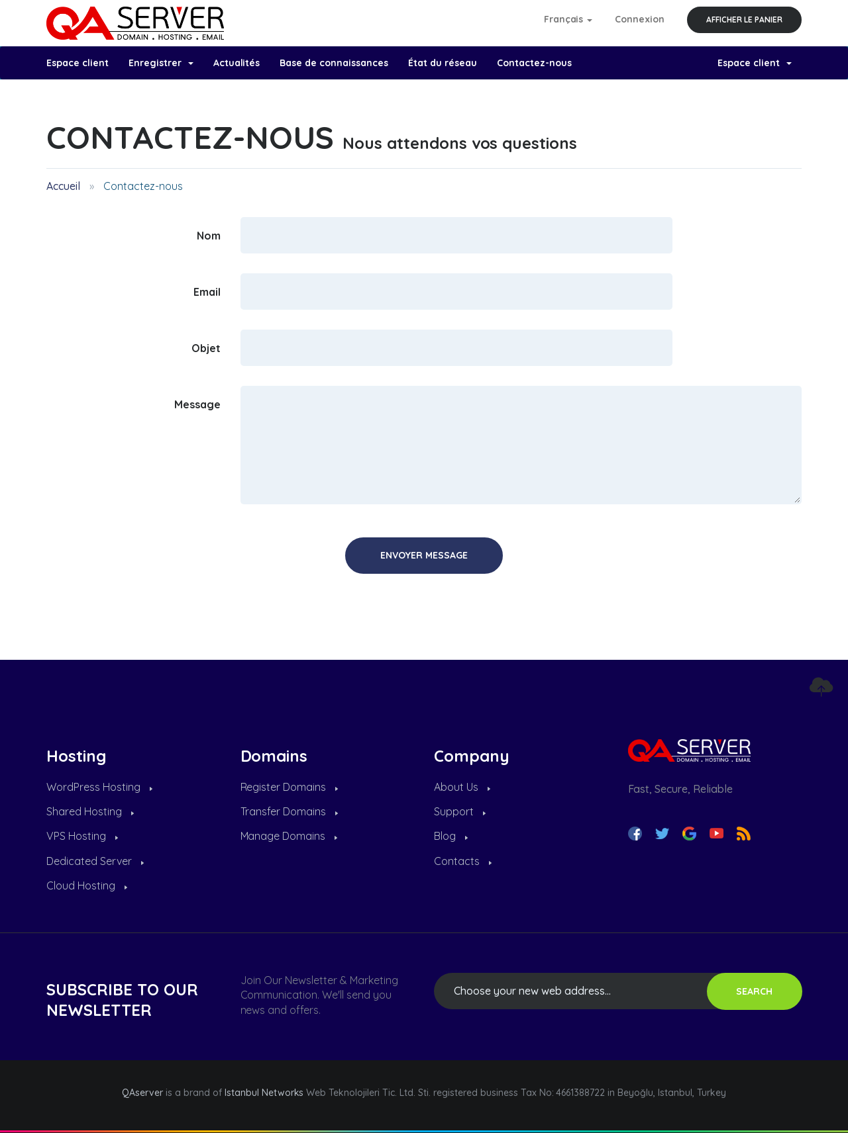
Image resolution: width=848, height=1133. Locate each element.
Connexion (639, 19)
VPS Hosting (82, 835)
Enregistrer (161, 63)
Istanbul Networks (264, 1093)
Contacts (463, 861)
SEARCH (754, 991)
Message (197, 404)
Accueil (63, 186)
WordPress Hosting (99, 786)
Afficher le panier (744, 19)
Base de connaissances (334, 63)
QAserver (142, 1093)
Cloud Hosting (86, 885)
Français (568, 19)
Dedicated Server (95, 861)
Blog (451, 835)
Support (460, 811)
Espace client (77, 63)
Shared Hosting (90, 811)
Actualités (236, 63)
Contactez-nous (534, 63)
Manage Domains (289, 835)
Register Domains (289, 786)
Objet (206, 347)
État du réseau (442, 63)
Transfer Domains (289, 811)
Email (207, 291)
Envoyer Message (424, 555)
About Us (462, 786)
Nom (209, 235)
